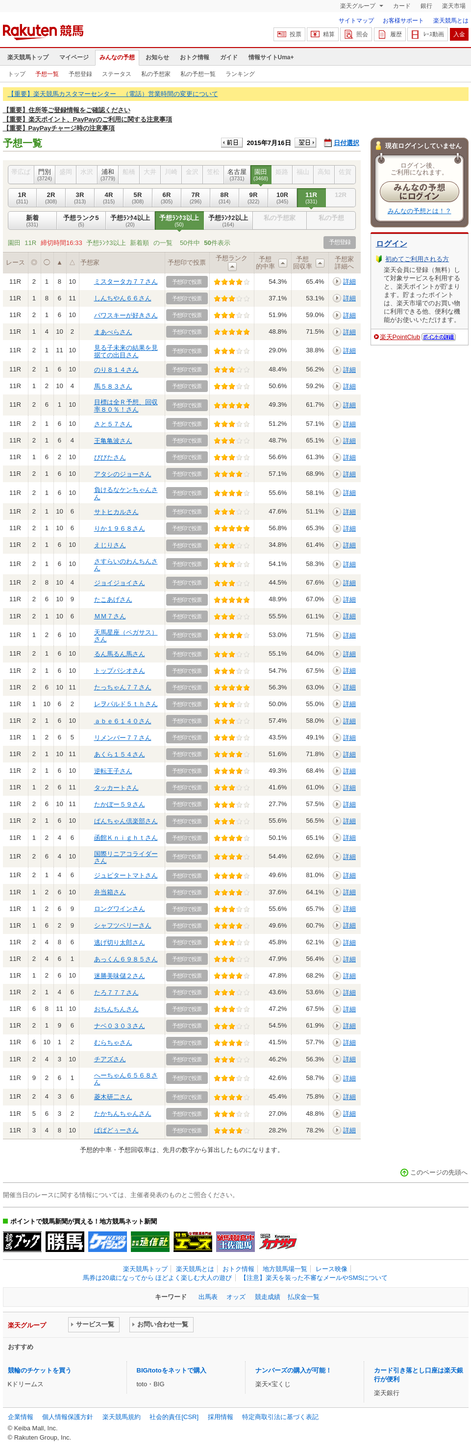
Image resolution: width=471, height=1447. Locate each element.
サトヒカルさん (116, 511)
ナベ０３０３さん (119, 1026)
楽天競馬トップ (28, 57)
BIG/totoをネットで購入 (171, 1370)
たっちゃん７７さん (122, 687)
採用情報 (220, 1417)
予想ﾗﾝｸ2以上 (228, 221)
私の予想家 (156, 74)
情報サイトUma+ (271, 57)
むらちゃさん (113, 1042)
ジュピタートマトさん (126, 875)
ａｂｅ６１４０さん (122, 721)
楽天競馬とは (451, 20)
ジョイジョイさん (119, 583)
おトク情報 (194, 57)
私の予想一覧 (198, 74)
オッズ (236, 1296)
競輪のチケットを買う (40, 1370)
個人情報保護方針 (67, 1417)
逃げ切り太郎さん (119, 942)
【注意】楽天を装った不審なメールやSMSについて (314, 1277)
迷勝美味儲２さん (119, 976)
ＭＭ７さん (110, 616)
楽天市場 (454, 5)
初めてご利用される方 (417, 259)
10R (282, 198)
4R (109, 198)
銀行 (426, 5)
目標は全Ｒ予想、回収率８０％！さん (126, 405)
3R (80, 198)
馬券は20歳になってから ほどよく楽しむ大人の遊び (157, 1277)
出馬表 (208, 1296)
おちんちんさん (116, 1009)
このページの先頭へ (439, 1172)
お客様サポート (403, 20)
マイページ (74, 57)
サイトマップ (356, 20)
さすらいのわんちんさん (126, 565)
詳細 (349, 281)
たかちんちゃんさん (122, 1113)
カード (402, 5)
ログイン (391, 244)
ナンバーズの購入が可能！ (293, 1370)
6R (166, 198)
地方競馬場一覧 (285, 1269)
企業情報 (20, 1417)
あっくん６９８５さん (126, 959)
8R (224, 198)
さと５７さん (113, 424)
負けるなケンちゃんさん (126, 493)
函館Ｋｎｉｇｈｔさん (126, 837)
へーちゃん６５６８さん (126, 1079)
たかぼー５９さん (119, 804)
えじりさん (110, 545)
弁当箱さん (110, 892)
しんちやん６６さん (122, 298)
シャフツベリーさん (122, 925)
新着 (32, 221)
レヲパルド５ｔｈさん (126, 704)
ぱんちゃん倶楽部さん (126, 821)
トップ (16, 74)
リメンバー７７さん (122, 737)
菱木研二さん (113, 1097)
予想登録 (80, 74)
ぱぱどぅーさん (116, 1130)
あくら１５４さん (119, 754)
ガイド (229, 57)
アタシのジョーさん (122, 474)
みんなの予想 (117, 57)
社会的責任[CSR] (173, 1417)
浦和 (108, 175)
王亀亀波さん (113, 440)
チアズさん (110, 1059)
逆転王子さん (113, 771)
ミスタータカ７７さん (126, 281)
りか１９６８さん (119, 528)
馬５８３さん (113, 386)
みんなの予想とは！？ (419, 211)
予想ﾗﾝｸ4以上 (130, 221)
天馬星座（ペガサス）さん (126, 636)
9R (253, 198)
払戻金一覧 (304, 1296)
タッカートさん (116, 787)
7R (195, 198)
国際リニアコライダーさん (126, 857)
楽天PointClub (400, 337)
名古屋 (237, 175)
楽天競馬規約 (121, 1417)
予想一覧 (47, 74)
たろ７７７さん (116, 992)
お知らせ (157, 57)
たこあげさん (113, 599)
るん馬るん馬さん (119, 654)
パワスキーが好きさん (126, 315)
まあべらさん (113, 332)
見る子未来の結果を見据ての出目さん (126, 351)
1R (22, 198)
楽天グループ (358, 5)
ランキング (240, 74)
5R (137, 198)
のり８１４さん (116, 369)
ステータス (116, 74)
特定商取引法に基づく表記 (280, 1417)
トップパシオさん (119, 670)
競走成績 (267, 1296)
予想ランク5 (81, 221)
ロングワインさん (119, 908)
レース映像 (331, 1269)
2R (51, 198)
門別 (44, 175)
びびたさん (110, 457)
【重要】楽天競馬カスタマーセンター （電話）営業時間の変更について (113, 94)
